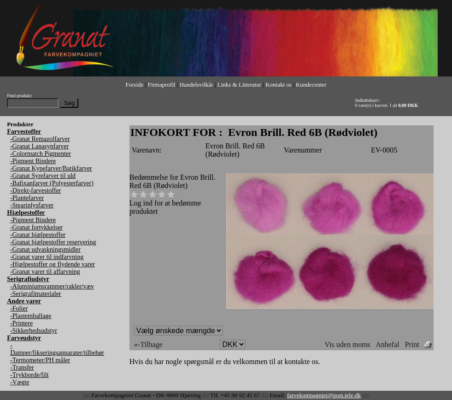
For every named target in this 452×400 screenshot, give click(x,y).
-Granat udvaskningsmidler (45, 249)
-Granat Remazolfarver (40, 138)
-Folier (19, 308)
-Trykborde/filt (29, 374)
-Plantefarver (27, 197)
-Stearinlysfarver (31, 205)
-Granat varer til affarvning (45, 271)
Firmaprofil (162, 84)
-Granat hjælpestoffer (37, 234)
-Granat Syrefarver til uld (43, 175)
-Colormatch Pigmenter (40, 153)
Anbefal (387, 344)
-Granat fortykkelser (36, 227)
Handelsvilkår (196, 84)
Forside (135, 84)
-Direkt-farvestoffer (35, 190)
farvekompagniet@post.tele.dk (324, 395)
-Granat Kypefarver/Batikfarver (51, 168)
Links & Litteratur (239, 84)
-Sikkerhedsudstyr (33, 330)
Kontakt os (278, 84)
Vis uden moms (347, 344)
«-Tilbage (148, 344)
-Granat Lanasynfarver (39, 146)
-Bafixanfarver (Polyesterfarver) (52, 183)
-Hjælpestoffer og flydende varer (52, 264)
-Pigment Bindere (33, 161)
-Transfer (22, 367)
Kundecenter (311, 84)
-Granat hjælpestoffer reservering (53, 242)
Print (412, 344)
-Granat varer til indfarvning (46, 256)
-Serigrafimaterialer (35, 293)
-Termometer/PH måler (40, 360)
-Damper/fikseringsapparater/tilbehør (57, 349)
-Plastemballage (30, 315)
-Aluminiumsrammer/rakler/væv (52, 286)
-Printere (21, 323)
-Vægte (19, 382)
